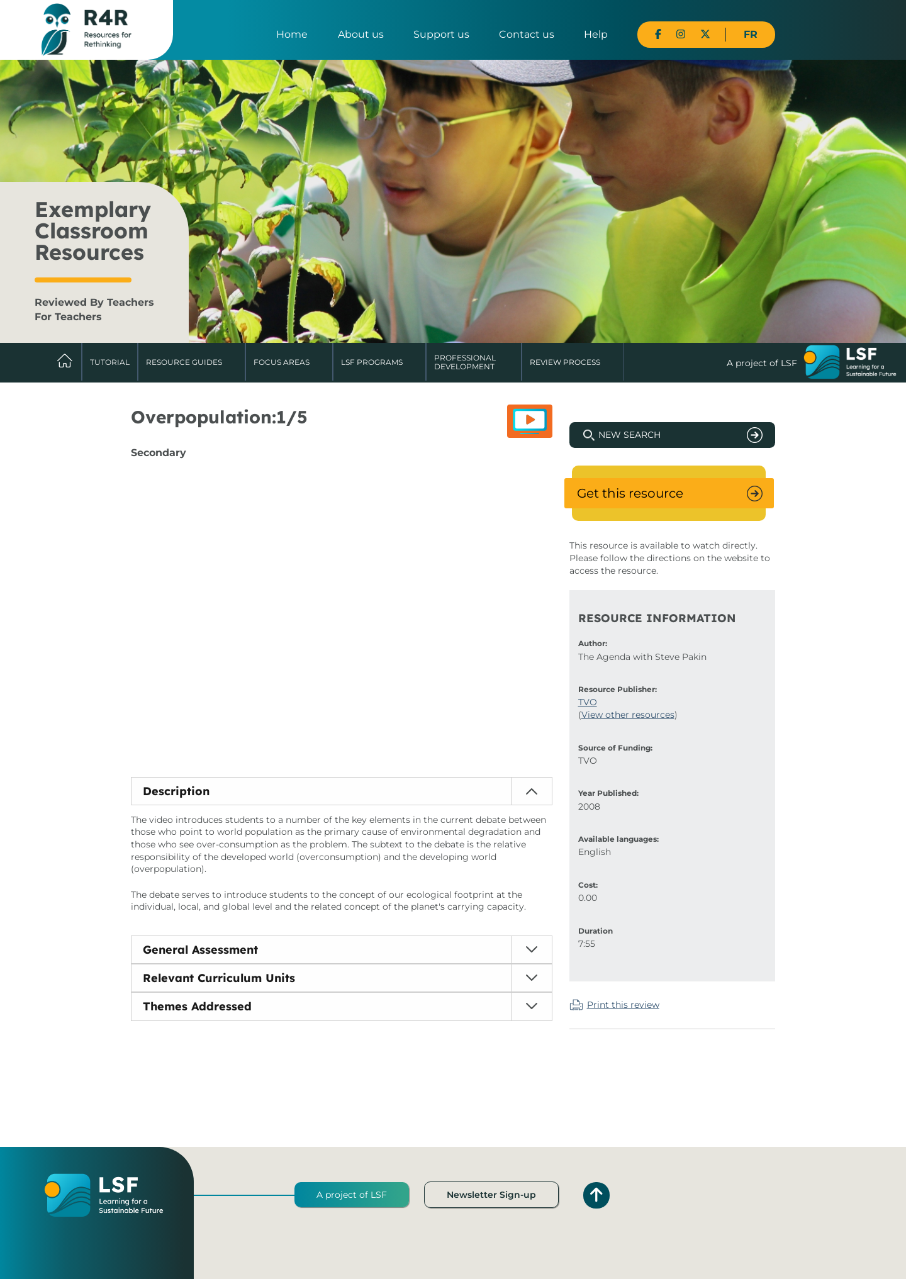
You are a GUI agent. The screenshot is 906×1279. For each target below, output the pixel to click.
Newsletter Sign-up (491, 1194)
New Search (629, 434)
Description (176, 791)
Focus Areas (282, 362)
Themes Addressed (197, 1006)
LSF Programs (372, 362)
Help (596, 34)
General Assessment (200, 949)
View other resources (627, 714)
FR (751, 34)
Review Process (565, 362)
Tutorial (110, 362)
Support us (441, 34)
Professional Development (465, 362)
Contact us (526, 34)
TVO (587, 702)
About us (361, 34)
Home (292, 34)
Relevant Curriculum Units (219, 978)
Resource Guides (184, 362)
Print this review (623, 1004)
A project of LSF (351, 1194)
